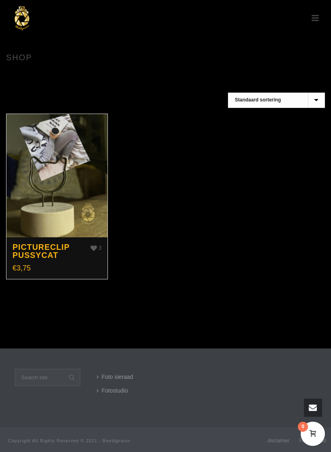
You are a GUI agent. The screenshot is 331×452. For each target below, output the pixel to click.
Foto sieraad (115, 377)
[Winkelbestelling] (276, 100)
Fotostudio (112, 390)
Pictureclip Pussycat (41, 251)
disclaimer (278, 441)
